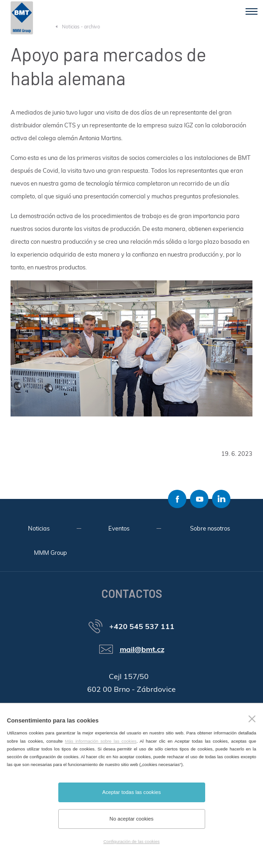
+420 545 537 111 (141, 626)
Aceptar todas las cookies (131, 792)
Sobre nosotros (210, 528)
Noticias (39, 528)
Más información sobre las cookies (101, 741)
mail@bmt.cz (142, 649)
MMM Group (50, 552)
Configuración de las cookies (131, 841)
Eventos (118, 528)
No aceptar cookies (132, 818)
